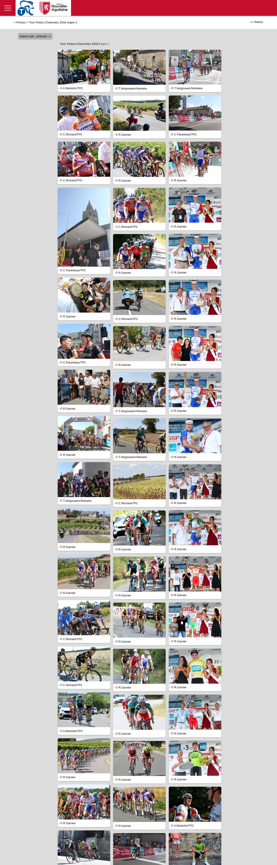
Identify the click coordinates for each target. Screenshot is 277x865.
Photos (21, 22)
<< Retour (256, 22)
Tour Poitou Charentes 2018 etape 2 (53, 22)
